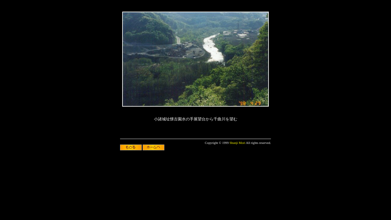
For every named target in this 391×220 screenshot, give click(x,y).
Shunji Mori (237, 143)
